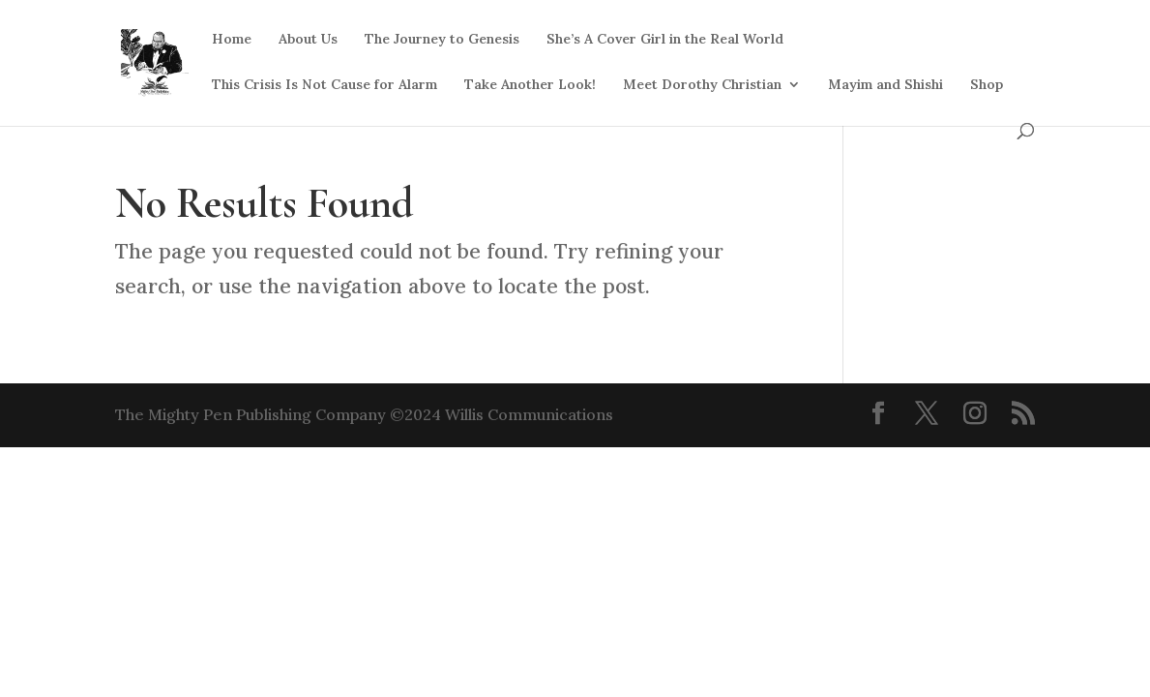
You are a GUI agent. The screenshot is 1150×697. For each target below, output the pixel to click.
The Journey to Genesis (442, 39)
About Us (308, 39)
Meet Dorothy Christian (702, 85)
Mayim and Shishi (885, 85)
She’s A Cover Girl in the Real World (664, 39)
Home (231, 39)
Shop (986, 85)
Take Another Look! (530, 85)
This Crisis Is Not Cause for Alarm (324, 85)
